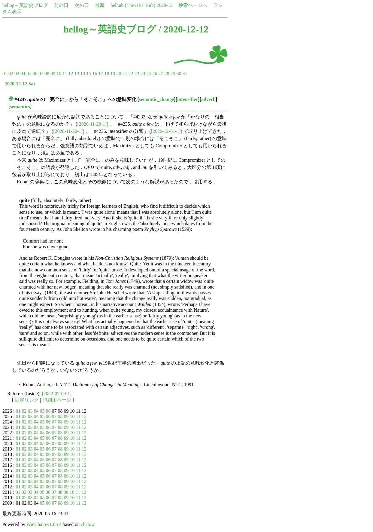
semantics (20, 106)
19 (112, 73)
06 (34, 73)
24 (142, 73)
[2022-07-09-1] (57, 393)
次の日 (81, 5)
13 (76, 73)
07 (40, 73)
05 (28, 73)
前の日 (61, 5)
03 (16, 73)
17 (100, 73)
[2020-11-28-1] (92, 124)
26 (154, 73)
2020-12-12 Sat (20, 83)
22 (130, 73)
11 (64, 73)
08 (46, 73)
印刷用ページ (56, 399)
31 (184, 73)
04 (22, 73)
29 (172, 73)
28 (166, 73)
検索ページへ (192, 5)
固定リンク (27, 399)
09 (52, 73)
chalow (88, 524)
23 (136, 73)
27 (160, 73)
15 (88, 73)
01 (4, 73)
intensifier (187, 99)
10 (58, 73)
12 (70, 73)
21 (124, 73)
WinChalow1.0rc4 (44, 524)
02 (10, 73)
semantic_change (156, 99)
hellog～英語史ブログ (25, 5)
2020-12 (164, 5)
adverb (208, 99)
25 (148, 73)
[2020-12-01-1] (166, 131)
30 (178, 73)
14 (82, 73)
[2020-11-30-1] (68, 131)
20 (118, 73)
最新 (100, 5)
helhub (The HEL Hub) (133, 5)
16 (94, 73)
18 (106, 73)
